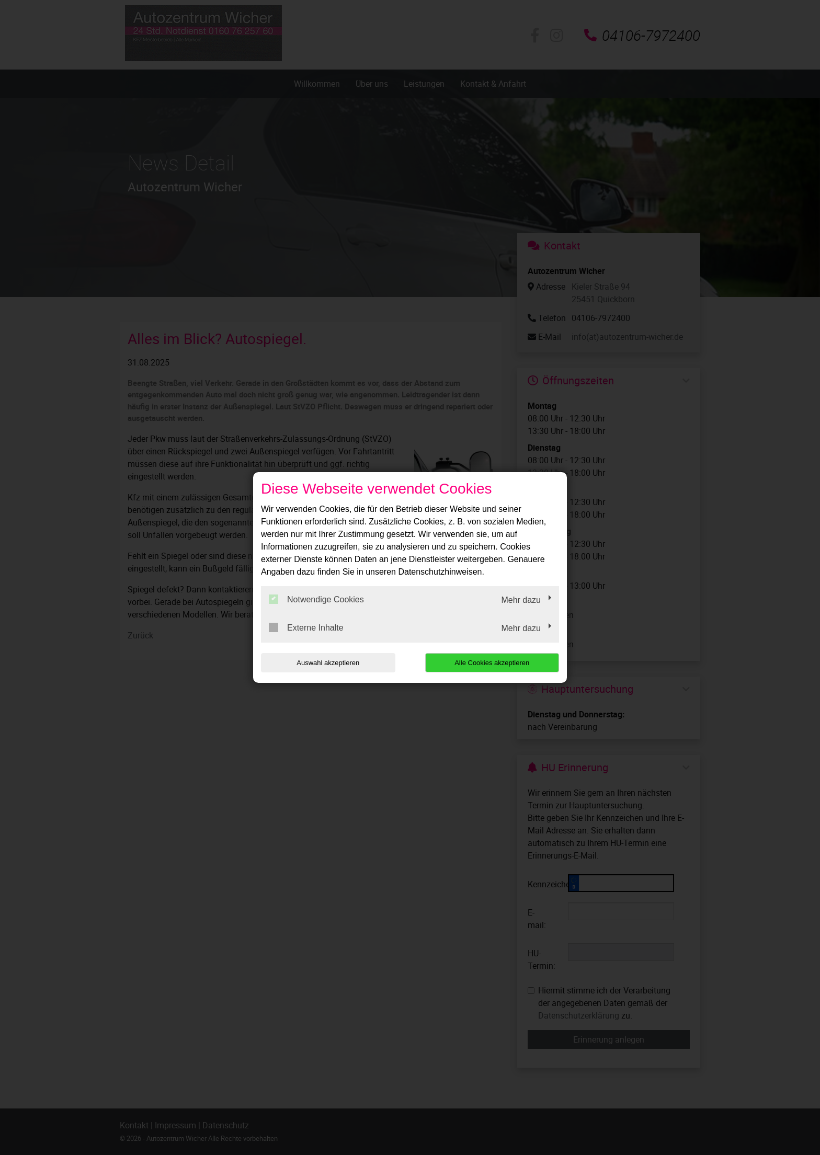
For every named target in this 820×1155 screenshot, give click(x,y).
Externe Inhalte (306, 627)
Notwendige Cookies (316, 599)
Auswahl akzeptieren (328, 663)
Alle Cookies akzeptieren (491, 663)
